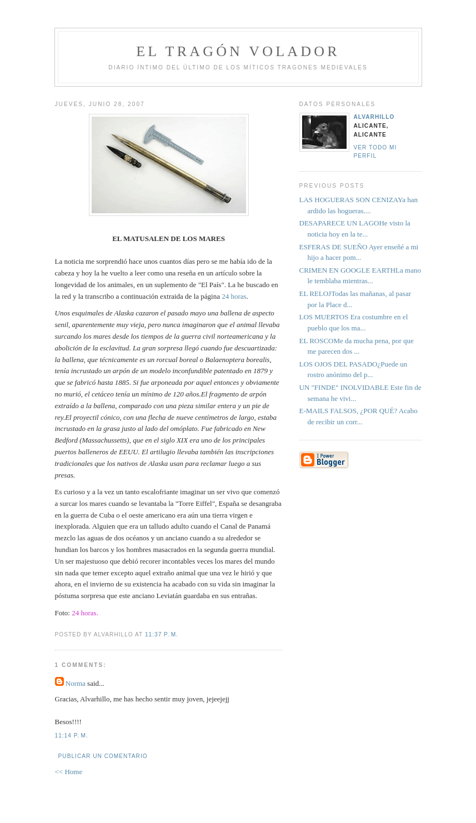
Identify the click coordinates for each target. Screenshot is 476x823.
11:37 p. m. (161, 634)
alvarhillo (374, 117)
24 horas (234, 296)
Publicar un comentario (103, 756)
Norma (76, 683)
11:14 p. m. (71, 735)
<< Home (69, 771)
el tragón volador (238, 51)
